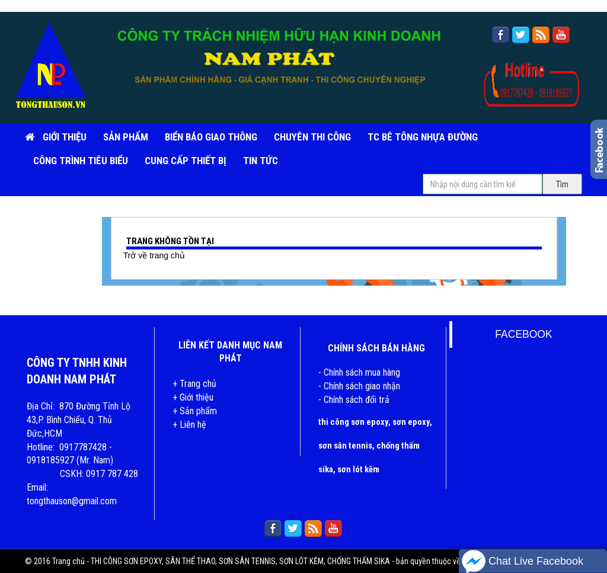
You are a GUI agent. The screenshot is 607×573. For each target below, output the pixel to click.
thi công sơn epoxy (353, 422)
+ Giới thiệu (192, 397)
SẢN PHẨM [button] (125, 137)
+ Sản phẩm (194, 411)
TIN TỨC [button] (260, 161)
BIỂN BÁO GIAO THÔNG (211, 137)
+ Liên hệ (189, 424)
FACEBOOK (523, 334)
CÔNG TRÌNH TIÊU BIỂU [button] (80, 161)
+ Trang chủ (194, 383)
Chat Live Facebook (522, 561)
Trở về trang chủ (154, 255)
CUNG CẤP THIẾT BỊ (185, 161)
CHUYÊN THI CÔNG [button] (312, 137)
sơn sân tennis (345, 445)
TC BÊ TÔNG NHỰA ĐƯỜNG (423, 137)
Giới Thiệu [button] (65, 137)
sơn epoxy (411, 422)
